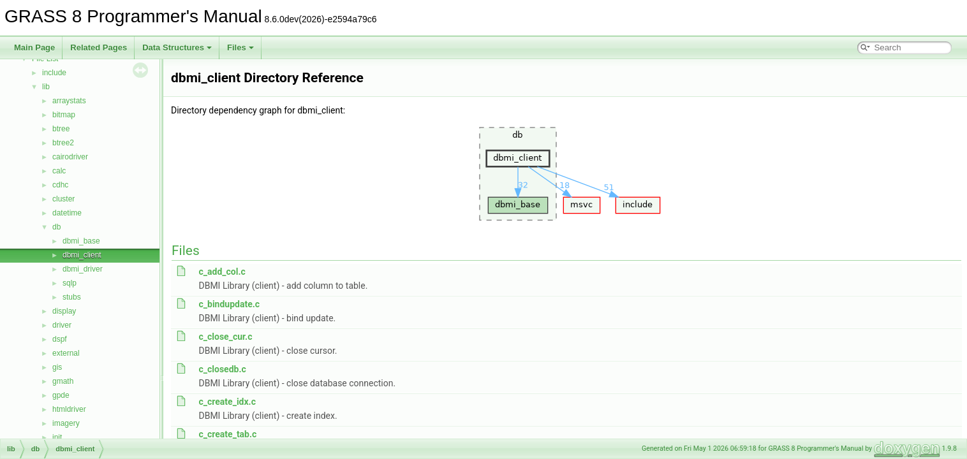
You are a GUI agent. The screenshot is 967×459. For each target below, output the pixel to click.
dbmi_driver (83, 269)
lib (46, 86)
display (64, 311)
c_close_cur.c (225, 337)
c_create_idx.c (226, 402)
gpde (61, 395)
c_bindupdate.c (229, 304)
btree (61, 128)
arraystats (69, 100)
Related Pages (98, 47)
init (57, 437)
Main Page (34, 47)
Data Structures (177, 47)
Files (240, 47)
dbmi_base (81, 241)
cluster (63, 198)
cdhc (60, 184)
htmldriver (69, 409)
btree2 (63, 142)
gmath (62, 381)
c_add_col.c (221, 271)
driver (61, 325)
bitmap (63, 114)
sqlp (70, 283)
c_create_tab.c (227, 434)
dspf (59, 339)
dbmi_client (82, 255)
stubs (72, 297)
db (56, 226)
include (54, 72)
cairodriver (70, 156)
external (66, 353)
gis (57, 367)
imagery (66, 423)
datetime (67, 212)
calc (59, 170)
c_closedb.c (222, 369)
